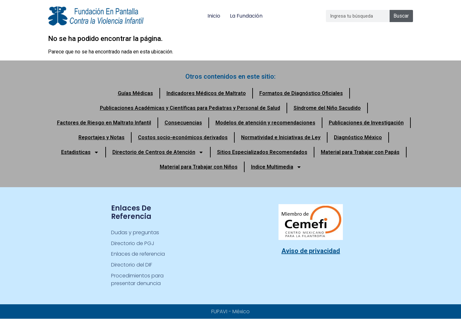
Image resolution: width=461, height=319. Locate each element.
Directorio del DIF (131, 265)
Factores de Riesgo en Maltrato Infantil (104, 123)
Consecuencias (183, 123)
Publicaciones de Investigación (366, 123)
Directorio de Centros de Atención (158, 152)
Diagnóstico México (358, 137)
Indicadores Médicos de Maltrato (206, 93)
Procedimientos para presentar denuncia (137, 279)
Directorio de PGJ (132, 243)
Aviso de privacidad (310, 251)
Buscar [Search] (401, 16)
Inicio (213, 16)
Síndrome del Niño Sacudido (327, 108)
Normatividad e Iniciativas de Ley (280, 137)
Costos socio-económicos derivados (183, 137)
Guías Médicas (135, 93)
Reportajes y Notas (101, 137)
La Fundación (246, 16)
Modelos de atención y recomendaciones (265, 123)
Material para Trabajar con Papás (360, 152)
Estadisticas (80, 152)
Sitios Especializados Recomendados (262, 152)
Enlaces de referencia (138, 254)
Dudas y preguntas (135, 232)
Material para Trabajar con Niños (199, 167)
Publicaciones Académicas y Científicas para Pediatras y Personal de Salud (190, 108)
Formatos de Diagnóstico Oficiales (301, 93)
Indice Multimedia (276, 167)
